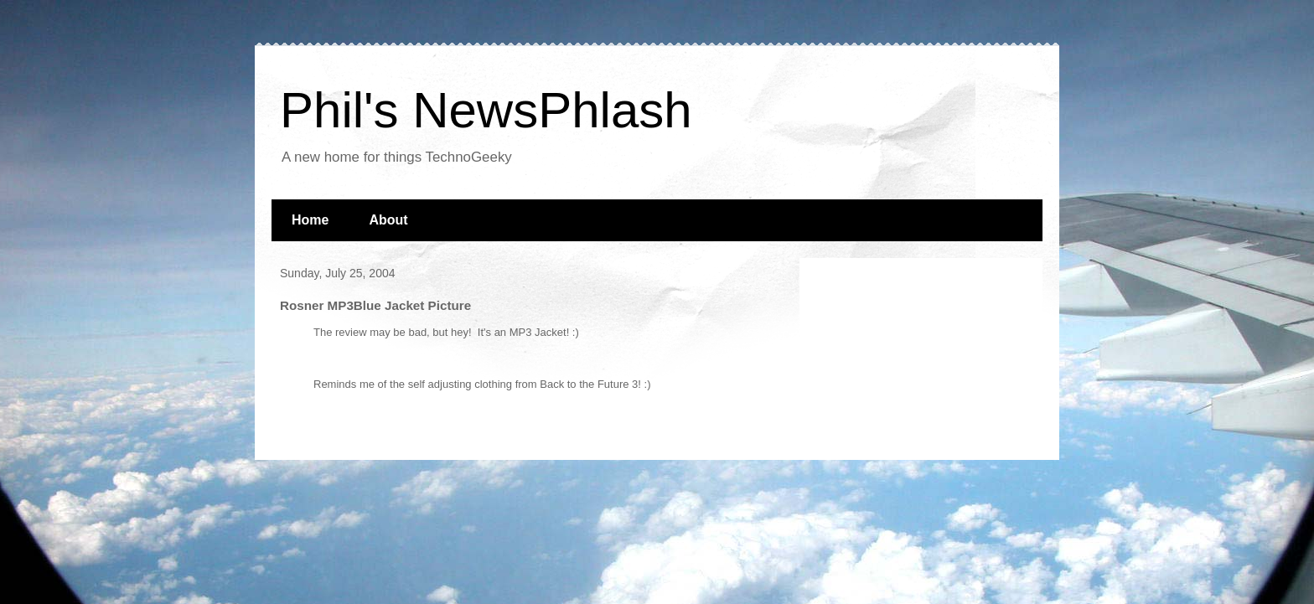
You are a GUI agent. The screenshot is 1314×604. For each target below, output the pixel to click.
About (388, 220)
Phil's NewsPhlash (486, 110)
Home (310, 220)
